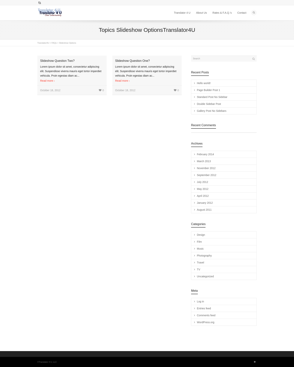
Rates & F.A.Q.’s (222, 12)
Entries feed (204, 308)
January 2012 (205, 202)
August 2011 (204, 209)
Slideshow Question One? (132, 60)
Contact (241, 12)
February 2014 (205, 154)
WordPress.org (205, 322)
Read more (46, 80)
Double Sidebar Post (209, 103)
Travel (200, 262)
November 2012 (206, 168)
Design (201, 234)
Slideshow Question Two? (57, 60)
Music (200, 248)
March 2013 (204, 161)
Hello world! (204, 83)
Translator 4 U (182, 12)
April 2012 (203, 195)
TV (198, 269)
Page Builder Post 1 (208, 90)
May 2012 (202, 188)
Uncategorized (205, 276)
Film (199, 241)
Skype (39, 3)
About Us (201, 12)
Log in (200, 301)
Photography (204, 255)
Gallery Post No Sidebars (211, 110)
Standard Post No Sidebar (212, 96)
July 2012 (202, 182)
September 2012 (206, 175)
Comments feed (206, 315)
